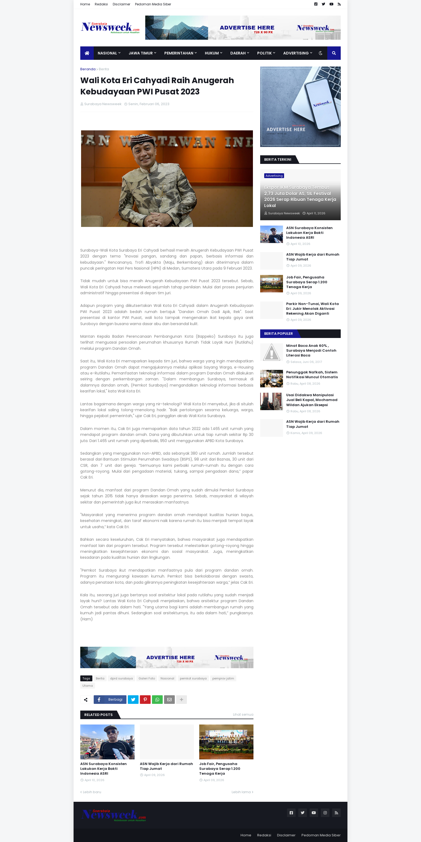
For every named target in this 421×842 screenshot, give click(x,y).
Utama (87, 685)
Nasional (167, 678)
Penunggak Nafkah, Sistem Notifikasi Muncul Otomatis (312, 375)
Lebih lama (241, 792)
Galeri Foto (147, 678)
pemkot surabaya (193, 678)
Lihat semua (243, 714)
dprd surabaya (121, 678)
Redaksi (101, 4)
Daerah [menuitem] (238, 53)
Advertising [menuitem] (296, 53)
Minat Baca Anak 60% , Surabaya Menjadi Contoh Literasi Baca (311, 350)
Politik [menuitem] (264, 53)
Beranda (88, 69)
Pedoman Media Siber (153, 4)
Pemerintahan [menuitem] (178, 53)
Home (85, 4)
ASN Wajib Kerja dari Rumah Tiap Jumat (166, 766)
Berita (104, 69)
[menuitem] (87, 53)
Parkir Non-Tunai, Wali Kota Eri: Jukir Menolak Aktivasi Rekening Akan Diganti (312, 308)
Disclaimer (121, 4)
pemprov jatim (223, 678)
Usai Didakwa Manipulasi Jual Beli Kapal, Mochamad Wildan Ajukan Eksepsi (311, 400)
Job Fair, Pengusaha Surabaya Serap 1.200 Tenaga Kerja (219, 769)
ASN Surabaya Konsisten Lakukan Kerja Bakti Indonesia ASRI (103, 769)
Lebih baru (92, 792)
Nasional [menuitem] (107, 53)
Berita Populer (278, 333)
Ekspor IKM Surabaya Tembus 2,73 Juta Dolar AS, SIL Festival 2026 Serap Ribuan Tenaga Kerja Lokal (300, 196)
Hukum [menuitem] (212, 53)
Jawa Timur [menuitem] (141, 53)
